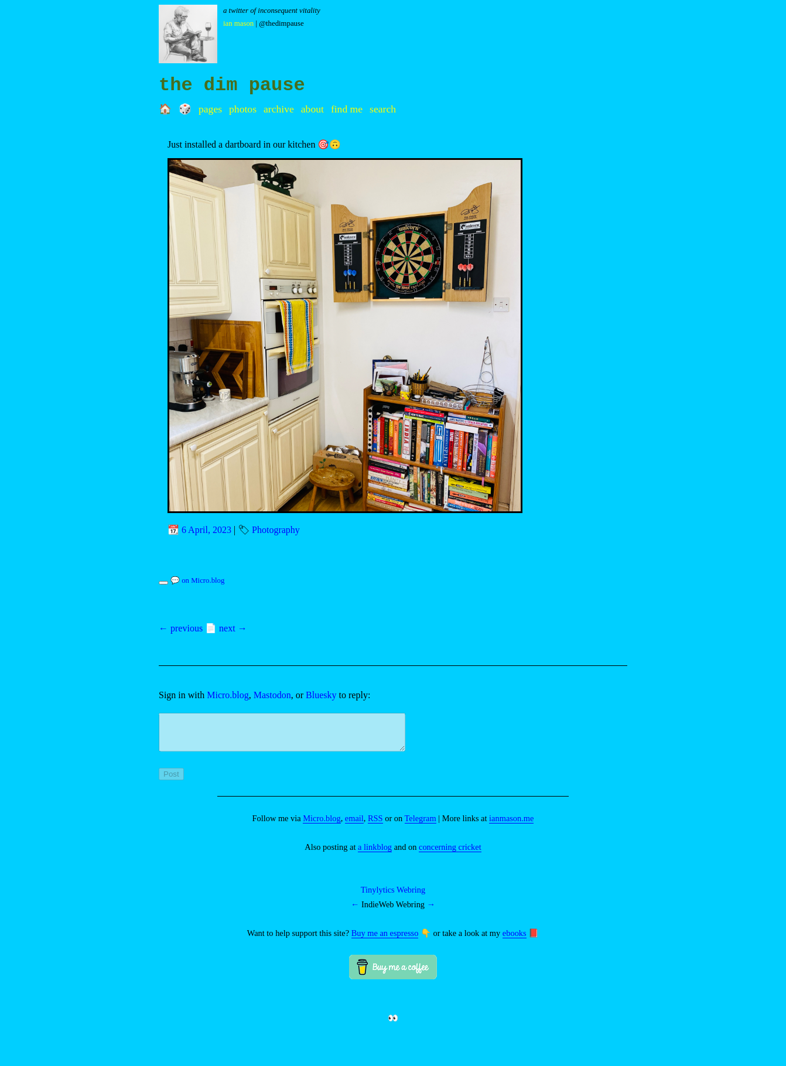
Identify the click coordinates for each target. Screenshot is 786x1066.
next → (233, 628)
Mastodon (272, 695)
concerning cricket (450, 854)
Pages (210, 109)
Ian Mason (238, 23)
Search (383, 109)
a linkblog (375, 854)
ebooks (515, 940)
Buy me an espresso (385, 940)
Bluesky (321, 695)
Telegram (420, 825)
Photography (276, 530)
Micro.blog (228, 695)
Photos (243, 109)
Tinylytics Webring (393, 896)
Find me (347, 109)
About (312, 109)
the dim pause (232, 85)
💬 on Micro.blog (197, 580)
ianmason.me (511, 825)
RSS (375, 825)
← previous (181, 628)
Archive (279, 109)
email (354, 825)
